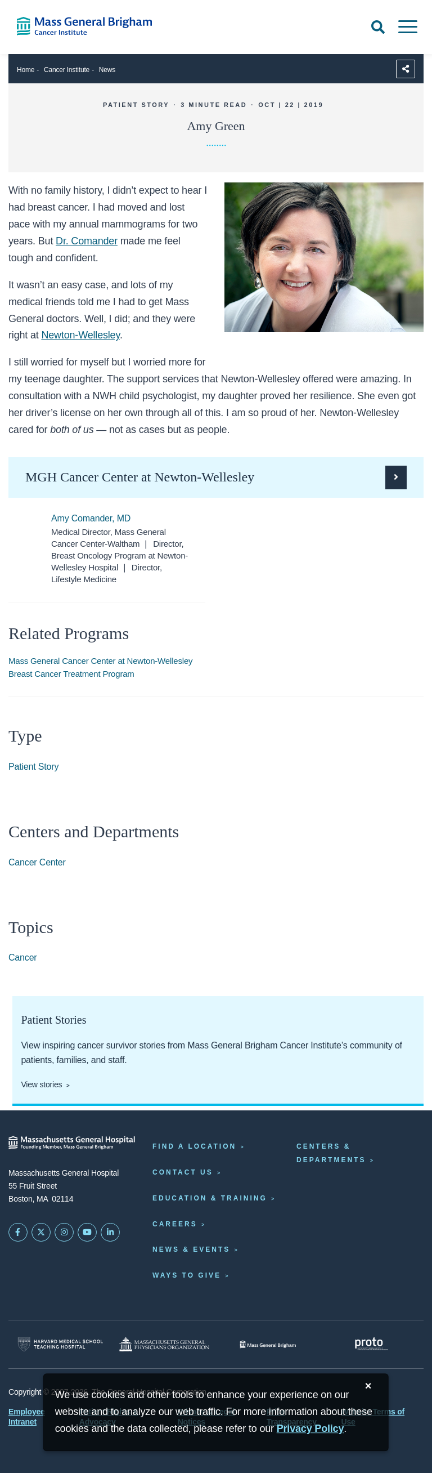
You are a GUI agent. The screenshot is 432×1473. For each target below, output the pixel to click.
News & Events (191, 1249)
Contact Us (182, 1172)
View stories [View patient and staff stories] (41, 1084)
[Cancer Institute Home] (90, 26)
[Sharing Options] (405, 69)
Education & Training (209, 1198)
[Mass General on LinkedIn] (110, 1232)
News (107, 70)
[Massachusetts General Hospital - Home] (72, 1143)
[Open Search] (378, 27)
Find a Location (194, 1146)
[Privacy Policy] (310, 1429)
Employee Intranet (26, 1416)
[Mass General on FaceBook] (18, 1232)
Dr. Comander (87, 241)
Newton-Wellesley (80, 335)
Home (25, 70)
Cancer (22, 957)
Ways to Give (186, 1275)
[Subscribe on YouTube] (87, 1232)
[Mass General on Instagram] (64, 1232)
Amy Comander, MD (90, 518)
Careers (174, 1224)
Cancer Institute (66, 70)
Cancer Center (37, 862)
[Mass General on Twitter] (41, 1232)
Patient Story (33, 766)
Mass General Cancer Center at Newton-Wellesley (100, 661)
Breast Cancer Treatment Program (71, 674)
